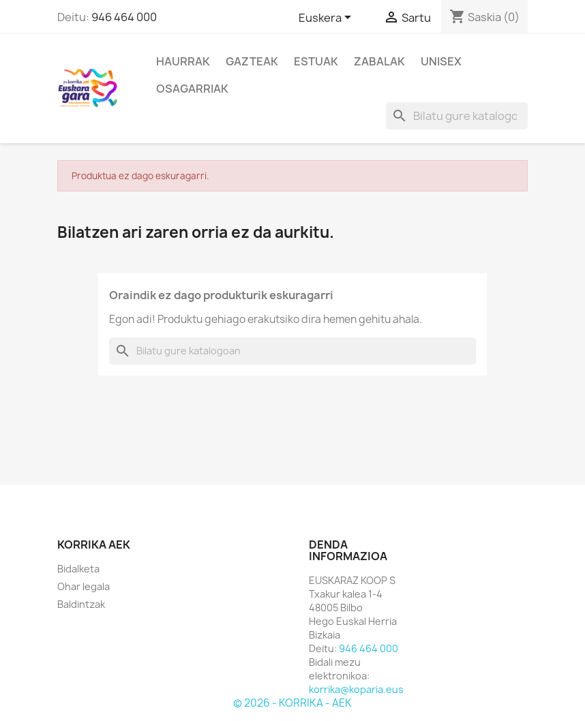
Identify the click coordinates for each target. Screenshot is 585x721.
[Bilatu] (457, 115)
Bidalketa (78, 568)
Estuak (316, 61)
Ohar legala (83, 586)
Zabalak (379, 61)
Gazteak (252, 61)
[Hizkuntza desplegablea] (327, 18)
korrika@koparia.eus (356, 689)
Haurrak (183, 61)
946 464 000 (124, 17)
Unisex (441, 61)
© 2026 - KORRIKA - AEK (292, 703)
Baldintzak (81, 604)
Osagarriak (192, 88)
